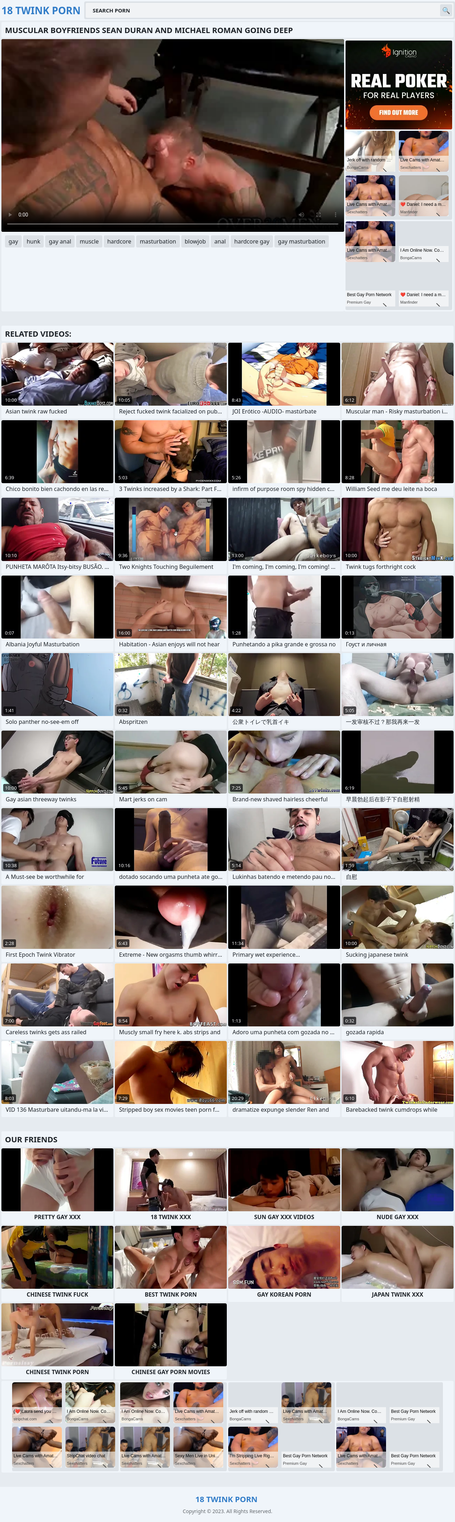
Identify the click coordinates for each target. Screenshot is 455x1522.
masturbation (158, 241)
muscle (89, 241)
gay (13, 241)
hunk (33, 241)
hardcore (119, 241)
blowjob (195, 241)
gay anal (60, 241)
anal (220, 241)
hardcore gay (251, 241)
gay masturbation (301, 241)
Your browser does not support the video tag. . (172, 135)
